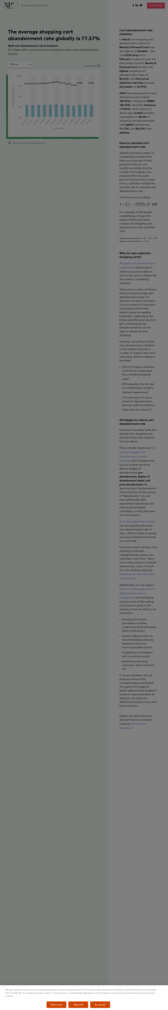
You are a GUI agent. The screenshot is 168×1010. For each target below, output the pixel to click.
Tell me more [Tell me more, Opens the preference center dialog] (56, 1006)
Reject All (78, 1006)
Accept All (100, 1006)
